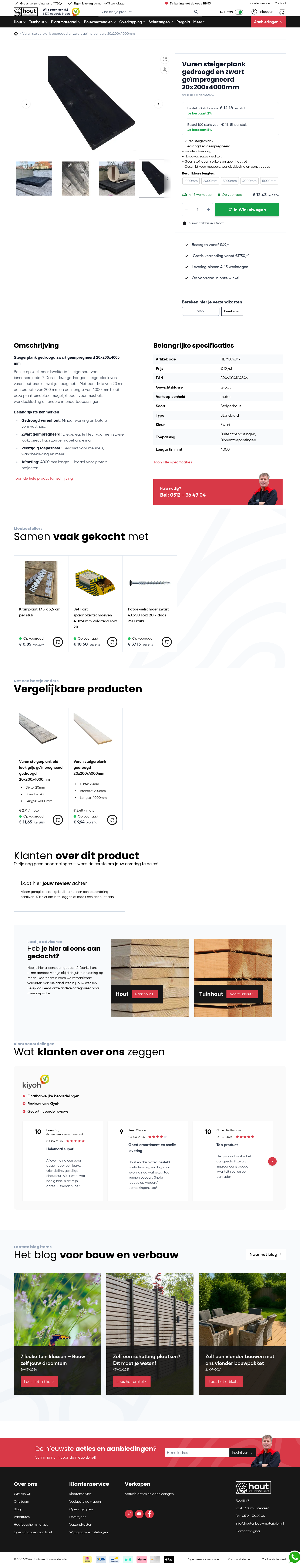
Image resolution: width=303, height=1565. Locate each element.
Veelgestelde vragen (85, 1515)
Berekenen (232, 325)
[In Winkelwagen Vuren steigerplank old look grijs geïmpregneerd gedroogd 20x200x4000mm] (58, 833)
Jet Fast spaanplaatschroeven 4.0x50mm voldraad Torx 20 (95, 631)
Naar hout (144, 1008)
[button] (39, 1499)
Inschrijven (242, 1466)
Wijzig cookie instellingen (88, 1546)
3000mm (230, 194)
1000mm (191, 194)
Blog (17, 1523)
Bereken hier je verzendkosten (212, 315)
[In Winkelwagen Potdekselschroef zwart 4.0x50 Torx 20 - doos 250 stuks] (167, 655)
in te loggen (63, 910)
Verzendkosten (80, 1538)
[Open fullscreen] (165, 73)
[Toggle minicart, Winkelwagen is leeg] (281, 18)
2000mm (210, 194)
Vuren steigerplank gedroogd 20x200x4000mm (90, 781)
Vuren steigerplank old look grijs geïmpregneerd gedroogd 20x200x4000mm (41, 784)
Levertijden (77, 1530)
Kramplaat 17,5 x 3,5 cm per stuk (39, 625)
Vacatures (22, 1530)
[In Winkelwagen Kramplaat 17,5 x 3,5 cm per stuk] (58, 655)
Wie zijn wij (22, 1507)
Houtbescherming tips (31, 1538)
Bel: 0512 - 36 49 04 (183, 508)
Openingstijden (81, 1523)
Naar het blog (266, 1268)
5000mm (269, 194)
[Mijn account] (262, 18)
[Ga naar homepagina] (16, 47)
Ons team (21, 1515)
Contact (280, 3)
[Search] (202, 18)
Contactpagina (248, 1544)
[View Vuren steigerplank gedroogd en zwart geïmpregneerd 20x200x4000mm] (34, 192)
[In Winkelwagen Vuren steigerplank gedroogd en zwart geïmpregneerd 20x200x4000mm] (247, 223)
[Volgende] (158, 117)
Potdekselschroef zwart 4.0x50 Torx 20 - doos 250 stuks (148, 628)
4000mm (249, 194)
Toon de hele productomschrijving (43, 492)
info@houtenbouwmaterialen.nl (260, 1537)
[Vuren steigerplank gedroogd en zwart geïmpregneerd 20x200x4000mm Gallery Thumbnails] (92, 192)
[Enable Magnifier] (165, 83)
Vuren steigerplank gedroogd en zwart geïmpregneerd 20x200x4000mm (214, 89)
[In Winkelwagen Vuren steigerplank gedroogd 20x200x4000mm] (112, 833)
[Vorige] (26, 117)
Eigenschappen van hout (33, 1546)
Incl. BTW (226, 19)
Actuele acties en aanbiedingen (149, 1507)
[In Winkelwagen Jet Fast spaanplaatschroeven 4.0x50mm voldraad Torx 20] (112, 655)
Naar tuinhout (242, 1008)
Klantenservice (260, 3)
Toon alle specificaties (172, 475)
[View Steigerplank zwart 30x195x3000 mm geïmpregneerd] (159, 192)
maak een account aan (95, 910)
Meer (199, 35)
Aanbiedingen (268, 35)
